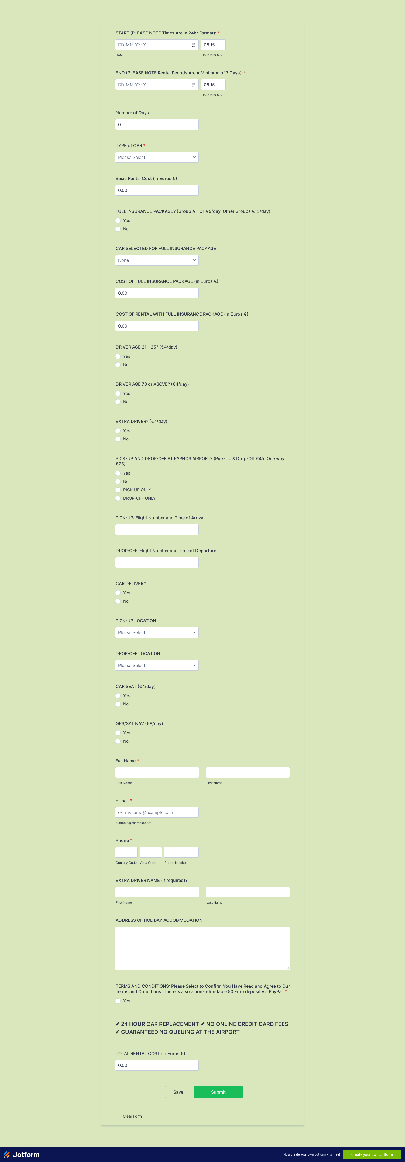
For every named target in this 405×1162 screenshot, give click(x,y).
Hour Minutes (211, 55)
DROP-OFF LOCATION (138, 653)
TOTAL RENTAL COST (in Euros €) (150, 1053)
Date (119, 55)
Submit (218, 1092)
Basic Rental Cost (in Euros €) (146, 178)
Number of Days (132, 112)
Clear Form (132, 1116)
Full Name (127, 760)
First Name (124, 783)
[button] (193, 48)
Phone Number (175, 863)
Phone (124, 840)
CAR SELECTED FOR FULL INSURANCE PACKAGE (166, 248)
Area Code (148, 863)
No (126, 228)
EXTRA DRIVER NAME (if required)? (151, 880)
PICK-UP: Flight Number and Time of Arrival (160, 517)
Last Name (214, 783)
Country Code (126, 863)
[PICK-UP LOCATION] (157, 632)
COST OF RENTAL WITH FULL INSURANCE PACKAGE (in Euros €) (182, 314)
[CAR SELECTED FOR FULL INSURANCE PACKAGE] (157, 260)
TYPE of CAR (130, 145)
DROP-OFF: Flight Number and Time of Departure (166, 550)
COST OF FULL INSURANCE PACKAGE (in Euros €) (167, 281)
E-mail (124, 800)
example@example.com (133, 823)
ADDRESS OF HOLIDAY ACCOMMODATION (159, 920)
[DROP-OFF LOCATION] (157, 665)
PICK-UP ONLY (137, 489)
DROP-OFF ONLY (139, 498)
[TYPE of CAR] (157, 157)
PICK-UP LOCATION (136, 620)
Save (178, 1092)
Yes (126, 220)
